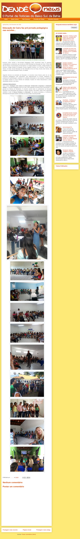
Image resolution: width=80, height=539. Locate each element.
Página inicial (27, 530)
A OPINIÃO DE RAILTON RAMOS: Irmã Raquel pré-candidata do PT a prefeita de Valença (70, 51)
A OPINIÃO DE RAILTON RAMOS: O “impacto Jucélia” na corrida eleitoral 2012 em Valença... (70, 138)
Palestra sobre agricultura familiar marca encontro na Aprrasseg (70, 89)
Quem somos (15, 19)
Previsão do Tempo (39, 19)
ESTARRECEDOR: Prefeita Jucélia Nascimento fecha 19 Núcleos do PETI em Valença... (70, 115)
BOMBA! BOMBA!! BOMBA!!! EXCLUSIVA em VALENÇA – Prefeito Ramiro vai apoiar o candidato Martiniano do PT (70, 65)
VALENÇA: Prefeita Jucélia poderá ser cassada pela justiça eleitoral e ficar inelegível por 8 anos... (70, 38)
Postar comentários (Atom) (29, 534)
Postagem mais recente (10, 530)
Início (6, 19)
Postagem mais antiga (43, 530)
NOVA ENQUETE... (68, 127)
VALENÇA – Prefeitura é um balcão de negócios (69, 100)
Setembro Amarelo (53, 19)
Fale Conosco (26, 19)
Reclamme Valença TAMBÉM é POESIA (68, 150)
